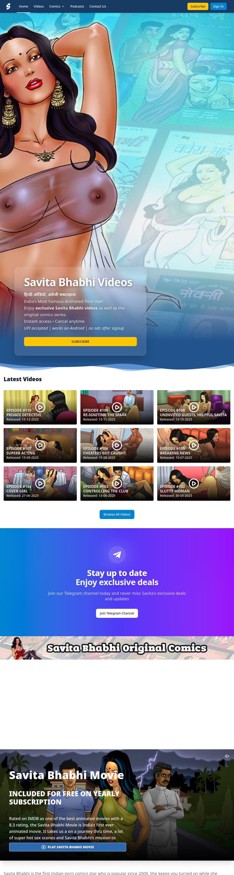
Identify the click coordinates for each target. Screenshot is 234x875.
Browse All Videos (117, 514)
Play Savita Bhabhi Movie (67, 847)
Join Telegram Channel (117, 613)
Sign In (218, 6)
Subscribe (197, 6)
